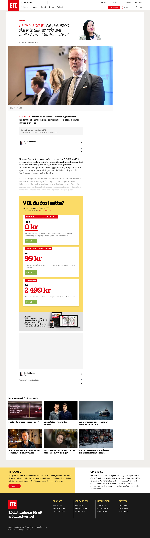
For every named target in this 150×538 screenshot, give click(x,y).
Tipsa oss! (102, 2)
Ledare (34, 7)
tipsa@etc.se (57, 505)
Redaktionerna (80, 511)
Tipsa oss (14, 486)
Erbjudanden (123, 511)
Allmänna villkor (103, 511)
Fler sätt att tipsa (59, 511)
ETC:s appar (123, 505)
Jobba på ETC (102, 505)
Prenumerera (114, 7)
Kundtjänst (79, 505)
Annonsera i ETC (103, 508)
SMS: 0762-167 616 (60, 508)
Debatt (60, 7)
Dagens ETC (33, 2)
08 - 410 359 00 (81, 508)
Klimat (43, 7)
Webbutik (138, 2)
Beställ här (30, 241)
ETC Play (113, 2)
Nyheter (24, 7)
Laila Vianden (30, 142)
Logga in (127, 7)
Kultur (51, 7)
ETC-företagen (125, 2)
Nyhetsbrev (123, 508)
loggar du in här (45, 210)
